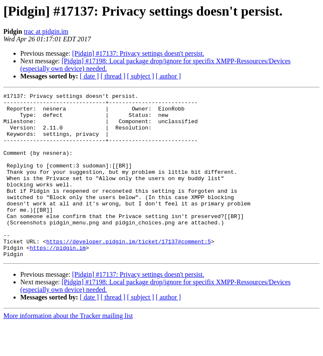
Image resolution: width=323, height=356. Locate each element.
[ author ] (168, 76)
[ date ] (89, 76)
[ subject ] (140, 76)
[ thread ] (112, 76)
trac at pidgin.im (46, 31)
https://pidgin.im (58, 279)
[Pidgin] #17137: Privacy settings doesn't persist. (138, 53)
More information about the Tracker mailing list (68, 348)
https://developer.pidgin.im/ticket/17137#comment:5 (128, 271)
